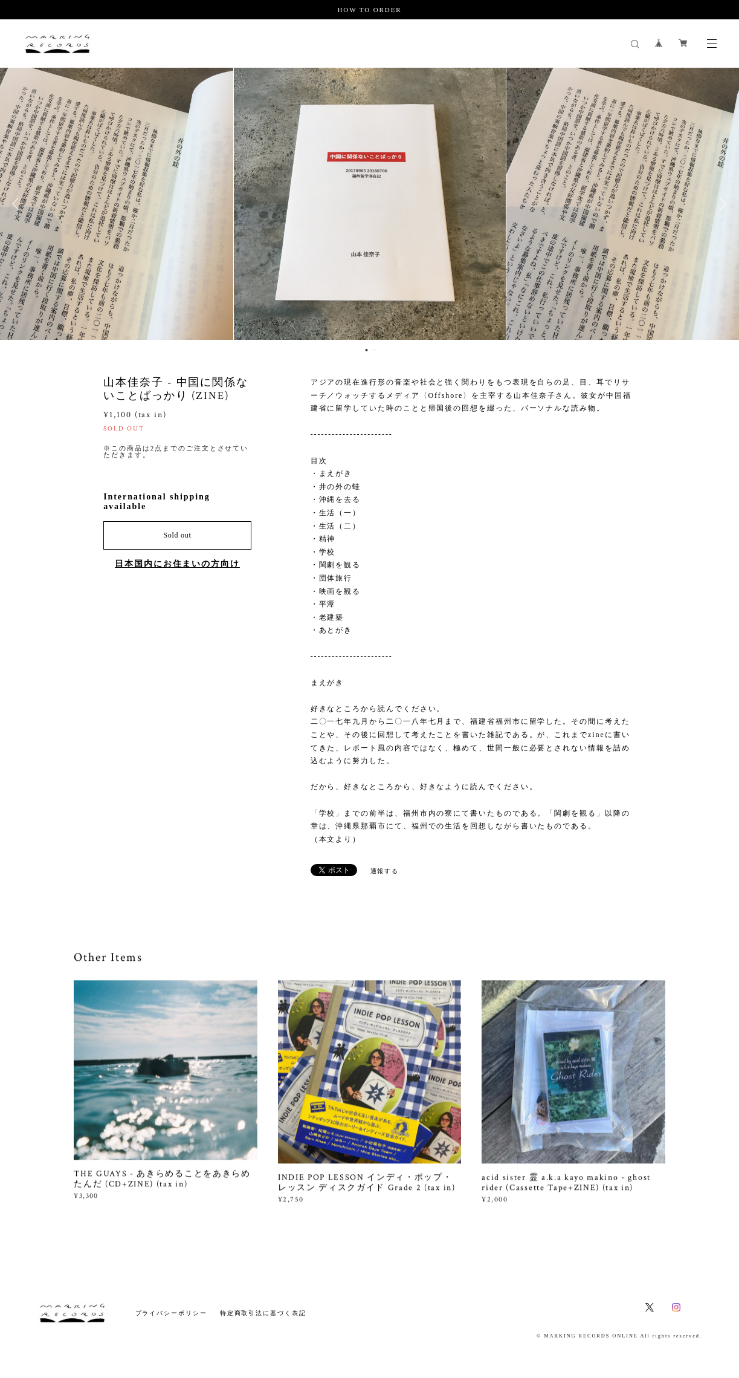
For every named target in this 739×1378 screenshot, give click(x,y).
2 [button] (374, 350)
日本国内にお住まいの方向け (177, 563)
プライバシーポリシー (171, 1313)
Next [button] (721, 204)
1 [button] (367, 350)
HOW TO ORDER (369, 9)
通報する (384, 871)
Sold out (177, 535)
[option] (370, 204)
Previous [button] (18, 204)
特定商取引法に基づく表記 (263, 1313)
